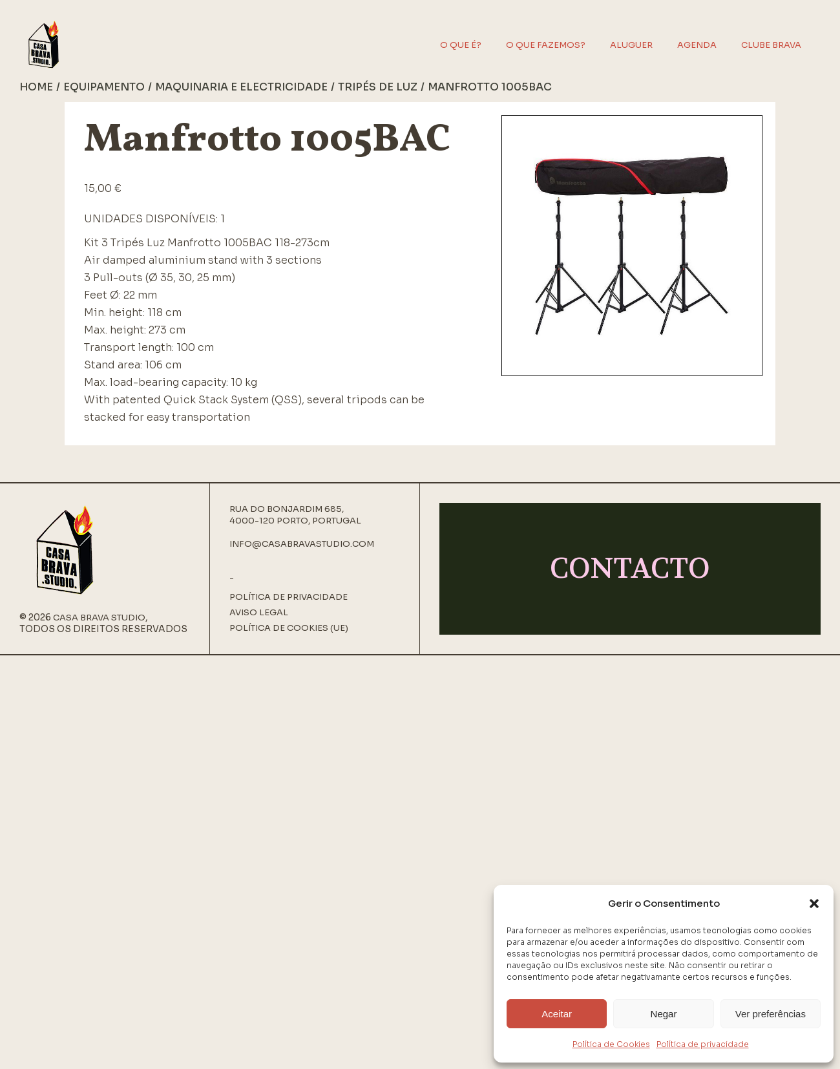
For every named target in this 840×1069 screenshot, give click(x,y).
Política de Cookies (611, 1044)
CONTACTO (630, 568)
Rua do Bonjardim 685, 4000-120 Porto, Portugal (295, 514)
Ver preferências (770, 1013)
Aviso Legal (258, 613)
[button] (814, 903)
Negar (664, 1013)
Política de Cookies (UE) (288, 628)
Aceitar (556, 1013)
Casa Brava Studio (99, 617)
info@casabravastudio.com (301, 543)
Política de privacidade (702, 1044)
